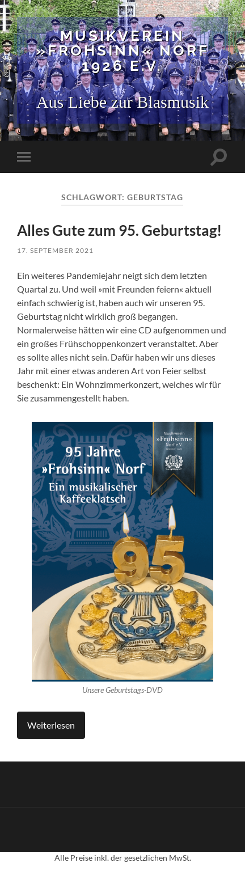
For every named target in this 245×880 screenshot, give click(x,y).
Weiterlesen (51, 725)
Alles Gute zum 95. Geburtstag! (119, 230)
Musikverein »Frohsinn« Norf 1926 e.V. (122, 50)
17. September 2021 (55, 250)
